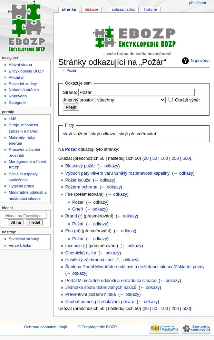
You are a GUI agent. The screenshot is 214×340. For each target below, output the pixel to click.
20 (146, 158)
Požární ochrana (81, 187)
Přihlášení (197, 3)
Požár (71, 70)
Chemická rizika (80, 253)
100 (164, 158)
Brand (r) (73, 216)
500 (186, 158)
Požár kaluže (77, 180)
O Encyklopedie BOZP (97, 327)
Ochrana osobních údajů (45, 327)
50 (154, 158)
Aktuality (16, 77)
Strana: (70, 92)
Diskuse (91, 9)
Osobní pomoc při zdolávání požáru (99, 301)
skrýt (67, 134)
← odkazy (108, 166)
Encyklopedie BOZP (26, 71)
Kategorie (17, 102)
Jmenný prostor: (78, 100)
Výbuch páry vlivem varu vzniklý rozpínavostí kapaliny (117, 173)
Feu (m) (72, 231)
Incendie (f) (76, 245)
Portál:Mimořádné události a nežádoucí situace (110, 280)
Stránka (69, 9)
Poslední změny (23, 83)
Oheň (77, 209)
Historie (150, 9)
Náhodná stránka (24, 90)
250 (175, 158)
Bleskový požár (80, 166)
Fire (69, 194)
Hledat (7, 208)
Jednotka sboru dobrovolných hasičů (100, 287)
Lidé (12, 119)
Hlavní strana (20, 64)
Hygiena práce (21, 186)
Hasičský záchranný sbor (89, 260)
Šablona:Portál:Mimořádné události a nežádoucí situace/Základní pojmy (134, 266)
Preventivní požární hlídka (90, 294)
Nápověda (200, 60)
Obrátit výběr (187, 100)
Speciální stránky (24, 239)
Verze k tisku (20, 245)
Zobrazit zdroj (123, 9)
